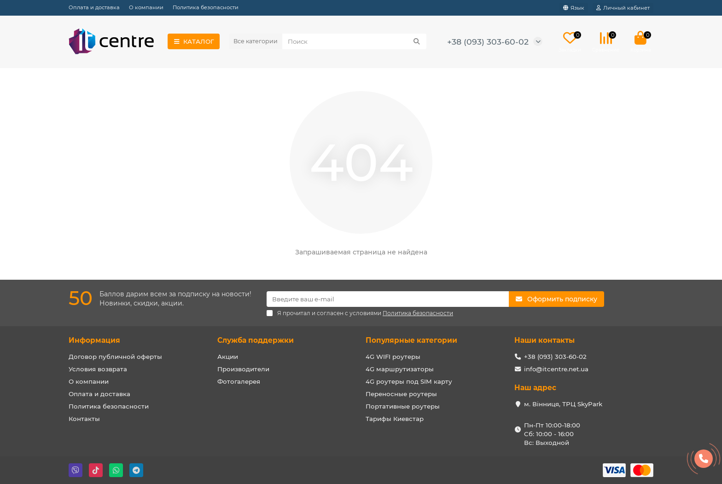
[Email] (388, 299)
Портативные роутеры (403, 406)
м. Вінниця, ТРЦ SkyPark (563, 404)
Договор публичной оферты (115, 356)
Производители (243, 369)
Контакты (84, 418)
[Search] (354, 41)
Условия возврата (98, 369)
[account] (623, 8)
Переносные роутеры (401, 394)
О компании (146, 7)
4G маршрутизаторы (400, 369)
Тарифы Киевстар (395, 418)
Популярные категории (411, 340)
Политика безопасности (206, 7)
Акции (227, 356)
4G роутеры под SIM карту (409, 381)
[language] (573, 8)
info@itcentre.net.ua (556, 369)
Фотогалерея (238, 381)
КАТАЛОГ (193, 41)
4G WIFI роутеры (393, 356)
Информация (94, 340)
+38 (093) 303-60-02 (488, 41)
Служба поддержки (255, 340)
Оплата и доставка (94, 7)
